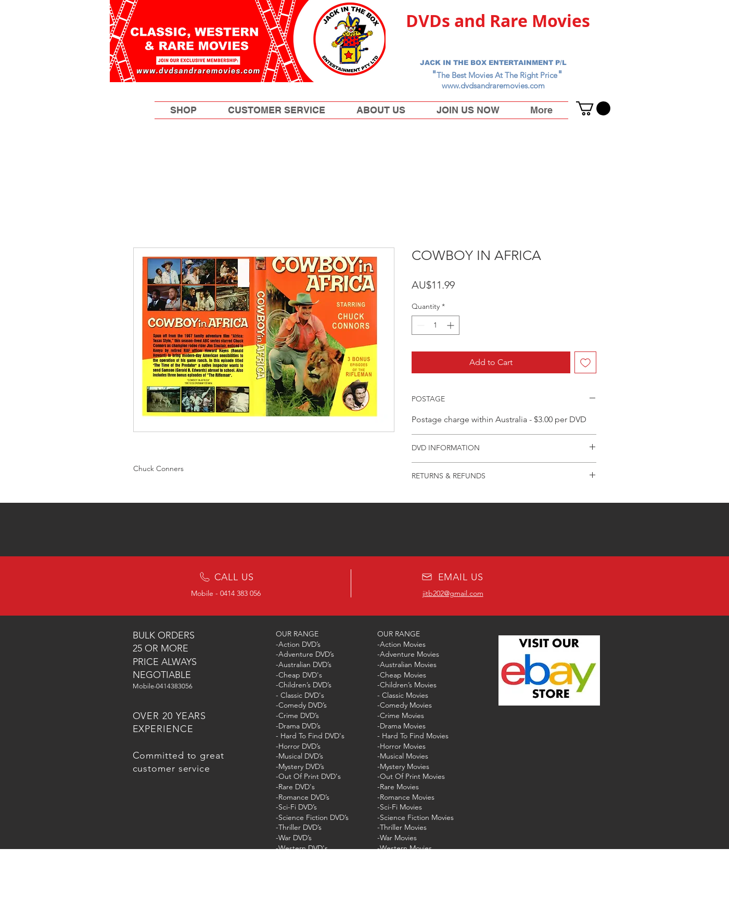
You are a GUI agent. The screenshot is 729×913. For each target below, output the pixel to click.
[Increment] (451, 325)
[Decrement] (419, 325)
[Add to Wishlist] (585, 362)
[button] (593, 108)
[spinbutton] (435, 325)
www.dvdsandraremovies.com (493, 85)
